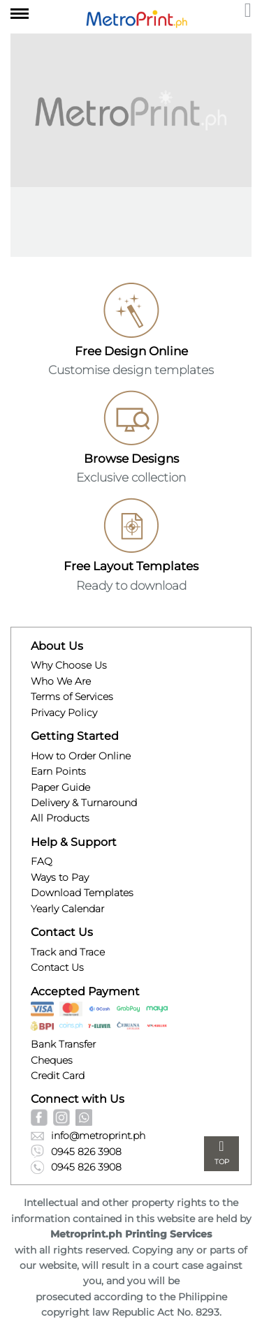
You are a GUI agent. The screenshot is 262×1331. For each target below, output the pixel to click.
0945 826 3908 (76, 1151)
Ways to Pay (60, 877)
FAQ (41, 861)
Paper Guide (60, 787)
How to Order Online (81, 756)
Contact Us (57, 967)
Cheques (52, 1060)
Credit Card (58, 1075)
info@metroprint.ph (88, 1135)
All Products (60, 818)
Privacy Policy (64, 712)
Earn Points (58, 771)
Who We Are (61, 681)
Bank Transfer (63, 1044)
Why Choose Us (69, 665)
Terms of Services (72, 696)
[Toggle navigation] (19, 11)
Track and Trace (68, 952)
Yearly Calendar (67, 908)
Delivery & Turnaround (84, 802)
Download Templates (82, 892)
